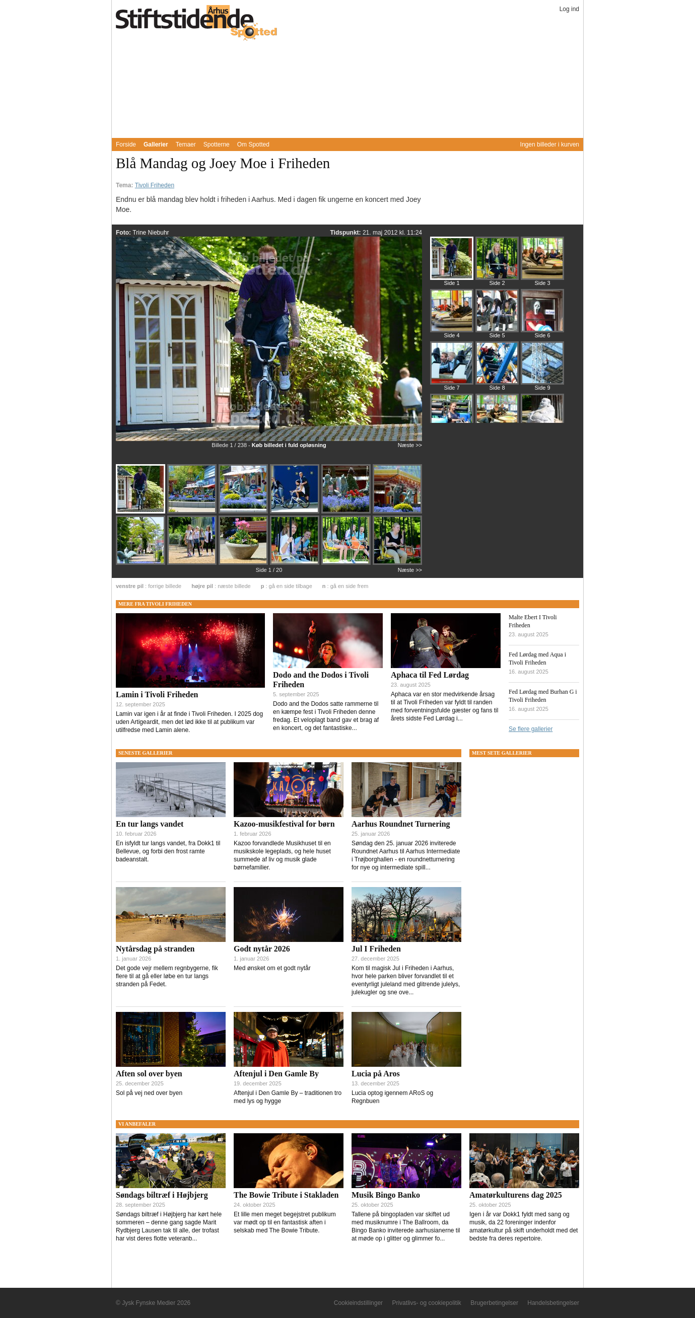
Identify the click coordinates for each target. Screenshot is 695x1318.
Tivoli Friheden (154, 185)
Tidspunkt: (346, 232)
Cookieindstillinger (358, 1302)
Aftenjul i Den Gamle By (276, 1073)
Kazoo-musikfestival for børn (284, 824)
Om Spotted (253, 144)
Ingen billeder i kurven (549, 144)
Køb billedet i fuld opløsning (289, 445)
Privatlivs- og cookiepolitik (426, 1302)
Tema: (125, 185)
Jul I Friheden (376, 948)
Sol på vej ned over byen (149, 1092)
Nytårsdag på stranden (155, 948)
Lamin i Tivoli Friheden (157, 694)
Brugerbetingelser (494, 1302)
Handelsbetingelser (553, 1302)
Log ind (569, 9)
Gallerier (156, 144)
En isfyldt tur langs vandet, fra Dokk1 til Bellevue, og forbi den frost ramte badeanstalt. (168, 851)
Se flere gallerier (530, 729)
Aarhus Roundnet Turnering (401, 824)
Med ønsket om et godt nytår (272, 968)
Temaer (186, 144)
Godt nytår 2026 (262, 948)
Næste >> (410, 445)
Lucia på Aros (376, 1073)
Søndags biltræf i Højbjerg (162, 1195)
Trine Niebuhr (150, 232)
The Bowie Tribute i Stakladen (286, 1195)
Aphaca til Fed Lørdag (430, 675)
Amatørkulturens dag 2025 (515, 1195)
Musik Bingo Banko (386, 1195)
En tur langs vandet (149, 824)
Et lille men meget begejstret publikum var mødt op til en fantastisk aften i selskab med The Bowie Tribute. (285, 1222)
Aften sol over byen (149, 1073)
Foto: (124, 232)
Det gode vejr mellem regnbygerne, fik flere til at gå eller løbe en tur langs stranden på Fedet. (167, 976)
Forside (126, 144)
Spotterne (216, 144)
